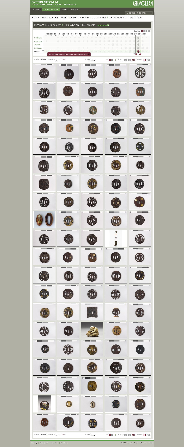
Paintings (38, 48)
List (148, 60)
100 (133, 60)
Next (63, 60)
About (44, 17)
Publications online (117, 17)
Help (149, 31)
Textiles (37, 45)
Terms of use (44, 443)
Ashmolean (143, 3)
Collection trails (99, 17)
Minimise (144, 31)
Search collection (135, 17)
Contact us (64, 443)
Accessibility (54, 443)
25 (125, 60)
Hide (146, 31)
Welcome (37, 9)
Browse (64, 17)
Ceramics (38, 41)
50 (129, 60)
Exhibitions (84, 17)
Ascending (110, 60)
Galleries (74, 17)
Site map (34, 443)
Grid (144, 60)
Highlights (53, 17)
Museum (74, 9)
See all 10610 (101, 25)
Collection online (51, 9)
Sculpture (38, 38)
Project (65, 9)
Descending (112, 60)
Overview (35, 17)
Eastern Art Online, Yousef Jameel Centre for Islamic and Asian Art (55, 3)
